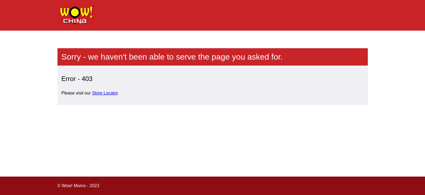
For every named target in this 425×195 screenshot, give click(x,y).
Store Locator (105, 93)
